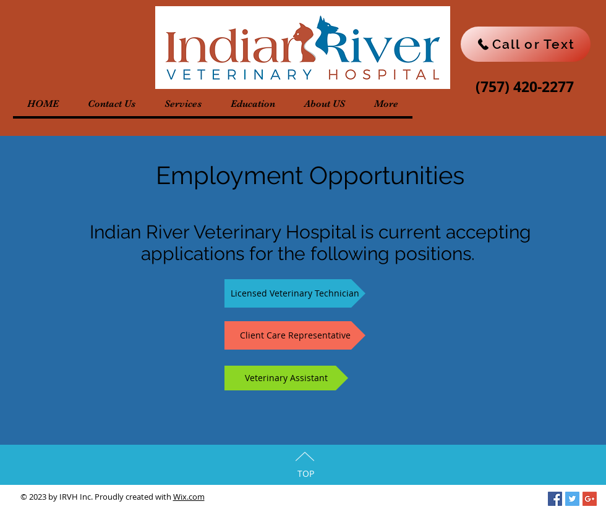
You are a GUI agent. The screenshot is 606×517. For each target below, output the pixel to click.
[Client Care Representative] (294, 335)
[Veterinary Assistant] (286, 378)
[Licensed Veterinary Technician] (294, 293)
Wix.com (189, 496)
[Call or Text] (526, 44)
